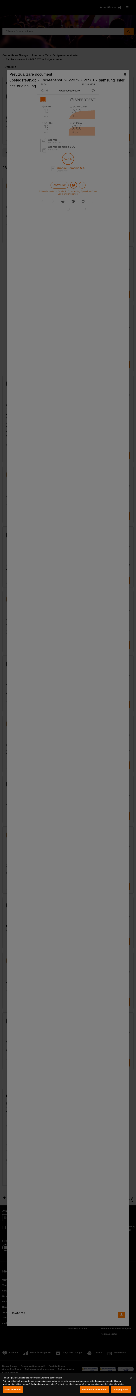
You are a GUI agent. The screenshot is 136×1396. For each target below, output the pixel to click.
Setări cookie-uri (12, 1389)
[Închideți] (130, 1378)
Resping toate (121, 1389)
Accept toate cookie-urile (94, 1389)
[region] (68, 1384)
